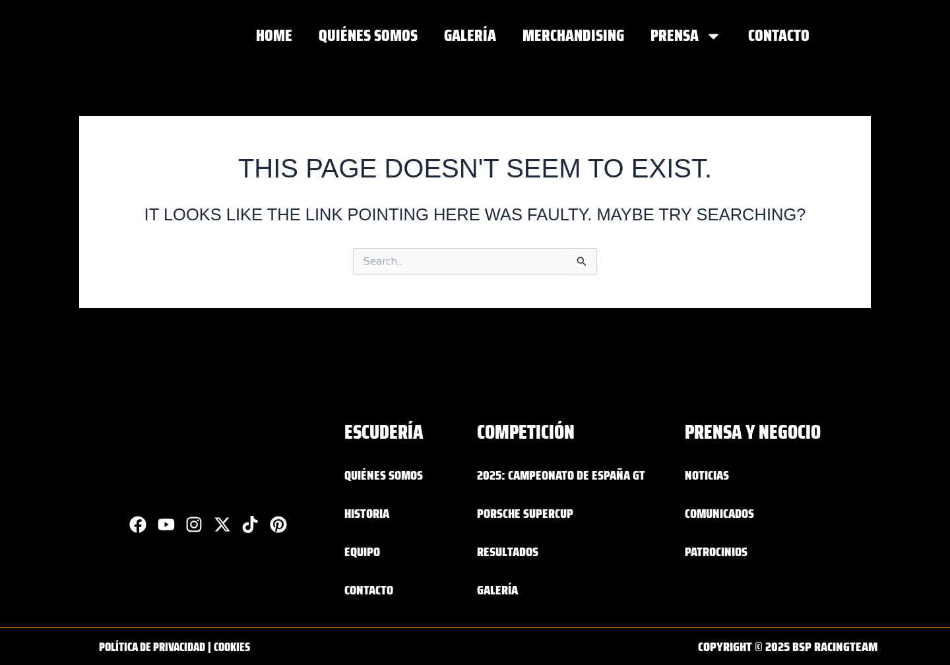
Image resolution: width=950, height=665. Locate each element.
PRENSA (686, 36)
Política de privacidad (158, 646)
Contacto (778, 35)
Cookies (246, 646)
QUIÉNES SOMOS (368, 35)
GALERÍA (470, 35)
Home (274, 35)
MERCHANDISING (573, 35)
